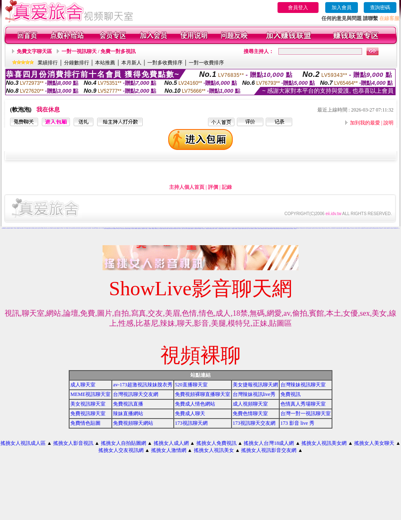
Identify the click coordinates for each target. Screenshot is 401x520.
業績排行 (48, 63)
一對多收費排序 (165, 63)
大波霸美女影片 (111, 228)
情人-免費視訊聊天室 (207, 228)
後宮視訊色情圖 (211, 228)
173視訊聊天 (295, 228)
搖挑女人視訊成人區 (23, 443)
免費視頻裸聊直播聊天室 (202, 394)
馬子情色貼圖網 (203, 228)
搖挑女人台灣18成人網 (269, 443)
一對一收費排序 (206, 63)
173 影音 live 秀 (297, 423)
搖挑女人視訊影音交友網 (268, 450)
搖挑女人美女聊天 (374, 443)
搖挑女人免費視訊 (216, 443)
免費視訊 (290, 394)
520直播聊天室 (191, 385)
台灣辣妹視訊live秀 (254, 394)
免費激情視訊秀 (114, 228)
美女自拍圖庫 (281, 228)
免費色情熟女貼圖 (139, 228)
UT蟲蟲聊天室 (233, 228)
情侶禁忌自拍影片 (143, 228)
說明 (388, 123)
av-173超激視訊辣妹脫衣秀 (142, 385)
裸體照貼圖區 (153, 228)
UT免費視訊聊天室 (196, 228)
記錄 (227, 187)
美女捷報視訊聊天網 (255, 385)
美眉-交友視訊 (245, 228)
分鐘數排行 (76, 63)
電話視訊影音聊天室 (229, 228)
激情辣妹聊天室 (284, 228)
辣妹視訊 (265, 228)
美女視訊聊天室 (87, 404)
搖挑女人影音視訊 (73, 443)
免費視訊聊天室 (87, 413)
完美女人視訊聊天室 (122, 228)
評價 (213, 187)
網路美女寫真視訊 (108, 228)
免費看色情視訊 (191, 228)
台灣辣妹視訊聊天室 (303, 385)
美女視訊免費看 (188, 228)
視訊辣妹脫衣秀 (150, 228)
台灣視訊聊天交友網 (135, 394)
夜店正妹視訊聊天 (126, 228)
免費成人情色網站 (195, 404)
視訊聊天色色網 (175, 228)
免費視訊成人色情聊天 (157, 228)
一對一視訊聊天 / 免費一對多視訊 (99, 51)
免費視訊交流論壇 (275, 228)
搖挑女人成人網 (171, 443)
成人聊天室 (82, 385)
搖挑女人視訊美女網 (324, 443)
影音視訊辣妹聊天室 (256, 228)
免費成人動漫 (259, 228)
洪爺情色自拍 (146, 228)
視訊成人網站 (185, 228)
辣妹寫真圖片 (292, 228)
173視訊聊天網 (191, 423)
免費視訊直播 (128, 404)
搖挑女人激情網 (168, 450)
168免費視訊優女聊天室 (171, 228)
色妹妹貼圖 (223, 228)
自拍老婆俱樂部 (239, 228)
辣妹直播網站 (128, 413)
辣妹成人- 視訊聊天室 (215, 228)
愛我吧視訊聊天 (271, 228)
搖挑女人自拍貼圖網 (123, 443)
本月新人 (131, 63)
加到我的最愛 (365, 123)
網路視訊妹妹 (279, 228)
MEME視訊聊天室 (90, 394)
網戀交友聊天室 (262, 228)
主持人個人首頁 (186, 187)
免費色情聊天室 (250, 413)
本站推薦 (105, 63)
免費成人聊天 (190, 413)
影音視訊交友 (182, 228)
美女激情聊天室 (252, 228)
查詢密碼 (380, 7)
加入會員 (342, 7)
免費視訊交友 (130, 228)
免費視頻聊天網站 (133, 423)
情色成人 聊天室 (248, 228)
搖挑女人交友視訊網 (121, 450)
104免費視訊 (236, 228)
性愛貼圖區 (164, 228)
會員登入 (298, 7)
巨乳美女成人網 (132, 228)
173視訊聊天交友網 (254, 423)
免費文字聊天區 (34, 51)
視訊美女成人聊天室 (288, 228)
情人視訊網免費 (268, 228)
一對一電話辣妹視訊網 (220, 228)
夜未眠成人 (226, 228)
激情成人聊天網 (166, 228)
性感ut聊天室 (136, 228)
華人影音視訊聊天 (199, 228)
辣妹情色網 (243, 228)
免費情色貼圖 (85, 423)
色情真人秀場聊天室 (303, 404)
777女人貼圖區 (118, 228)
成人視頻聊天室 (250, 404)
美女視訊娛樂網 (160, 228)
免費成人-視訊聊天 (178, 228)
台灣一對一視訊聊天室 (305, 413)
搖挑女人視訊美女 (214, 450)
